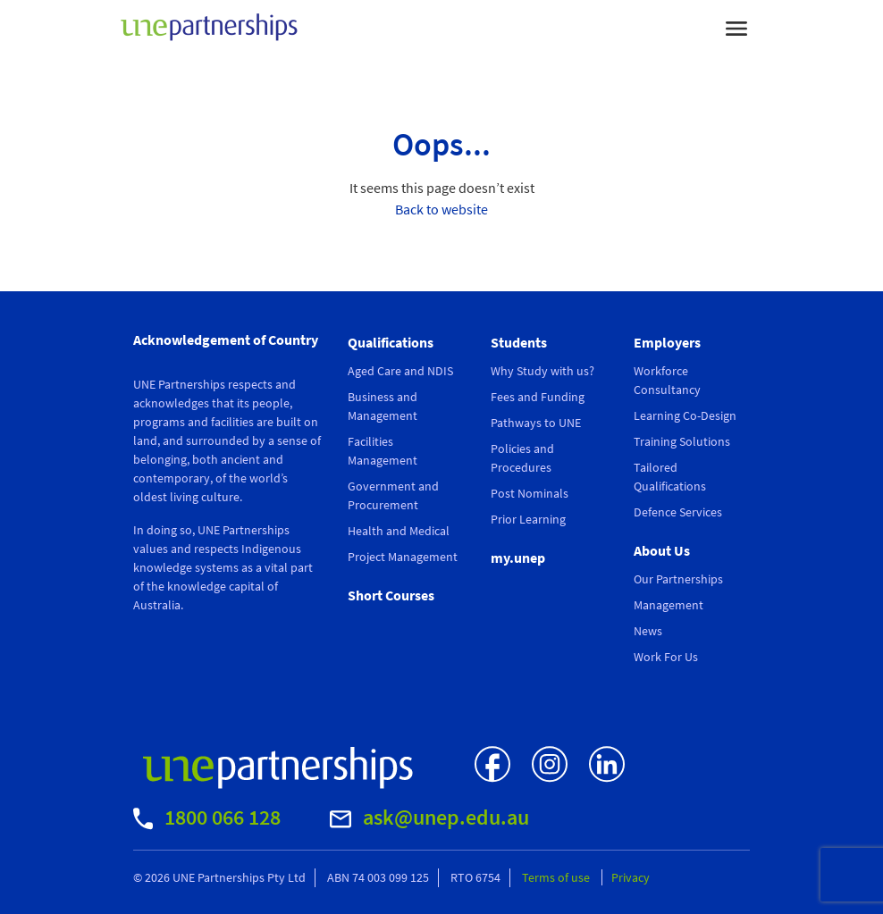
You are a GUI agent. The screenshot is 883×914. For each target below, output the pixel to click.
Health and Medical (399, 531)
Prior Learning (528, 519)
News (648, 631)
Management (668, 605)
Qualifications (390, 342)
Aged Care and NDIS (400, 371)
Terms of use (557, 877)
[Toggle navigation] (736, 26)
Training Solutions (682, 441)
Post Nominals (529, 493)
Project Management (403, 557)
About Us (662, 550)
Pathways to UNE (536, 423)
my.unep (518, 557)
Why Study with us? (542, 371)
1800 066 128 (207, 817)
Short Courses (391, 595)
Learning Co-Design (685, 415)
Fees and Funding (537, 397)
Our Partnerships (678, 579)
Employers (667, 342)
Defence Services (678, 512)
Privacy (630, 877)
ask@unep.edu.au (429, 817)
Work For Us (666, 657)
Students (519, 342)
